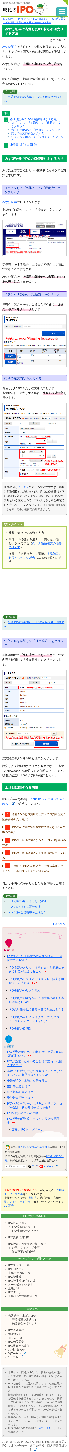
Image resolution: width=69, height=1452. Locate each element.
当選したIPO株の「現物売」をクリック (35, 129)
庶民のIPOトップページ (27, 1129)
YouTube (49, 1166)
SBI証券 (9, 1205)
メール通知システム (20, 1284)
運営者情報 (37, 1445)
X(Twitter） (15, 1353)
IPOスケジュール (19, 1265)
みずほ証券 (9, 46)
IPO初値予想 (16, 1268)
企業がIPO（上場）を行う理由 (27, 1080)
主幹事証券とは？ (19, 1086)
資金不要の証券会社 (24, 1251)
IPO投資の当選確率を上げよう (27, 912)
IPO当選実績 (16, 1330)
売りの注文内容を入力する (27, 133)
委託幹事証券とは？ (20, 1097)
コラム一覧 (15, 1337)
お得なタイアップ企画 (26, 1247)
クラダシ (23, 487)
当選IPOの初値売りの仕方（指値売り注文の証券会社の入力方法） (34, 817)
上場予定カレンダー (20, 1272)
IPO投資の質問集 (20, 1028)
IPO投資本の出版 (19, 1345)
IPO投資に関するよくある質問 (27, 901)
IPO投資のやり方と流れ (24, 990)
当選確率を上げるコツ (22, 1315)
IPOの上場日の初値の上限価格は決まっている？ (34, 855)
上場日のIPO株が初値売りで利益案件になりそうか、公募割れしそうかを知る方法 (34, 868)
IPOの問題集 (16, 1341)
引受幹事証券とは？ (20, 1092)
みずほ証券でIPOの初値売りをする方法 (34, 119)
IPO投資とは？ (17, 1222)
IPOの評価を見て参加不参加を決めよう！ (36, 1009)
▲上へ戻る (58, 923)
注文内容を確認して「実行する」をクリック (37, 138)
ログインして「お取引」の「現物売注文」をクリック (37, 124)
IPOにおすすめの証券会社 (24, 906)
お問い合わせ (16, 1349)
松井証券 (31, 1197)
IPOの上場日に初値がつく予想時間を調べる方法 (34, 842)
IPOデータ (14, 1292)
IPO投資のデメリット (25, 1230)
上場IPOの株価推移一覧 (23, 1296)
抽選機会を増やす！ (24, 1323)
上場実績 (13, 1288)
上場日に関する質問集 (24, 144)
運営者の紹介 (16, 1333)
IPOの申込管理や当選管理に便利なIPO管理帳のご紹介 (33, 830)
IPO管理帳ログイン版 (21, 1280)
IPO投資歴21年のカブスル (34, 1146)
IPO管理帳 (14, 1276)
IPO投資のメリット (24, 1226)
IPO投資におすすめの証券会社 (27, 1243)
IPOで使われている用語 (23, 1113)
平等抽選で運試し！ (24, 1319)
